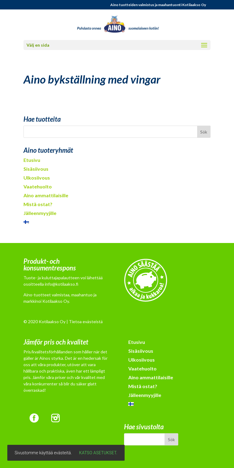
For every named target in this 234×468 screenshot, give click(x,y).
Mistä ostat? (37, 204)
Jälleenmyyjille (39, 213)
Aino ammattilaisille (45, 195)
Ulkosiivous (36, 177)
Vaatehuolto (37, 186)
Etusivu (31, 160)
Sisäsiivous (35, 169)
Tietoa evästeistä (86, 321)
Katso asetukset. (98, 452)
